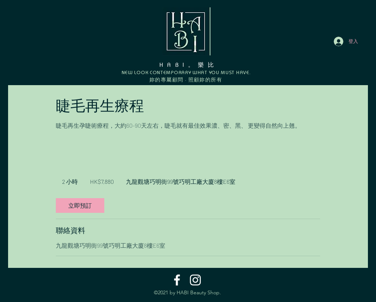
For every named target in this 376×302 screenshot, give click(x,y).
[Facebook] (177, 280)
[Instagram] (195, 280)
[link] (80, 205)
